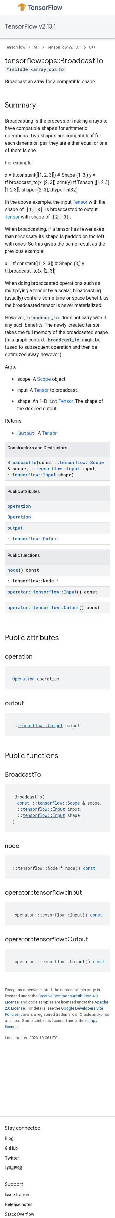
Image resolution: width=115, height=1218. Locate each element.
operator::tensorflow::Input (42, 592)
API (36, 47)
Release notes (19, 1204)
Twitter (12, 1158)
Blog (9, 1138)
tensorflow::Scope (81, 462)
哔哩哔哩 (13, 1167)
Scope (44, 379)
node (12, 570)
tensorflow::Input (57, 468)
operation (19, 506)
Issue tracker (17, 1194)
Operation (19, 517)
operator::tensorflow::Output (43, 607)
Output (26, 433)
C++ (92, 47)
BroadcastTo (21, 462)
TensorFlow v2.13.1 (30, 26)
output (15, 528)
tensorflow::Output (35, 539)
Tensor (80, 202)
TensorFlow (15, 47)
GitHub (11, 1148)
